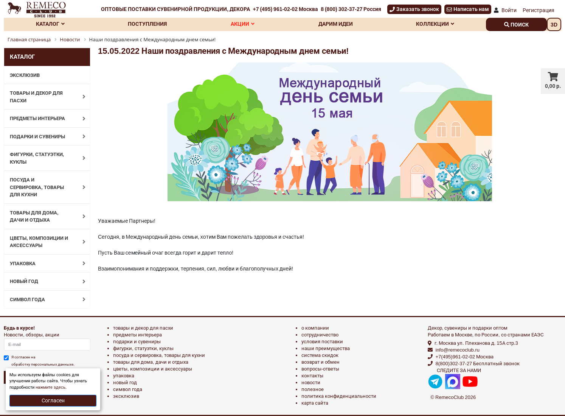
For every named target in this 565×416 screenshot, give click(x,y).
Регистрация (538, 10)
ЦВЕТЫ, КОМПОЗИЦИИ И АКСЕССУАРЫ (44, 242)
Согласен (53, 400)
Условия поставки (322, 341)
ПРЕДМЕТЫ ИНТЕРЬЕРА (44, 118)
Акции (243, 24)
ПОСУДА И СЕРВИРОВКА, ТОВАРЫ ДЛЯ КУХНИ (44, 187)
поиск (516, 25)
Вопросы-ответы (320, 369)
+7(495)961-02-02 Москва (465, 357)
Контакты (312, 375)
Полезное (312, 389)
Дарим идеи (335, 24)
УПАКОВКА (44, 263)
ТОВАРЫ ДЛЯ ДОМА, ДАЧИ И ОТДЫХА (44, 216)
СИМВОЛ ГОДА (44, 299)
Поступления (147, 24)
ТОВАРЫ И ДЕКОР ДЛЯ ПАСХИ (44, 96)
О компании (315, 328)
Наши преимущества (325, 348)
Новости (310, 382)
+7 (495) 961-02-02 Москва (285, 9)
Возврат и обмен (320, 362)
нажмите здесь (50, 387)
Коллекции (435, 24)
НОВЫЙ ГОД (44, 281)
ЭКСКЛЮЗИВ (25, 75)
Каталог (50, 24)
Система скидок (319, 355)
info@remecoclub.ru (458, 350)
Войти (509, 10)
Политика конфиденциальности (338, 396)
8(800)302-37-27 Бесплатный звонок (478, 363)
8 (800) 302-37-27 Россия (351, 9)
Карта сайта (314, 403)
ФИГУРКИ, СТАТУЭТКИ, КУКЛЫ (44, 158)
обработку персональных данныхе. (43, 364)
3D (554, 25)
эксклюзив (126, 396)
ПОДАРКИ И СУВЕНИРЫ (44, 136)
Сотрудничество (319, 335)
